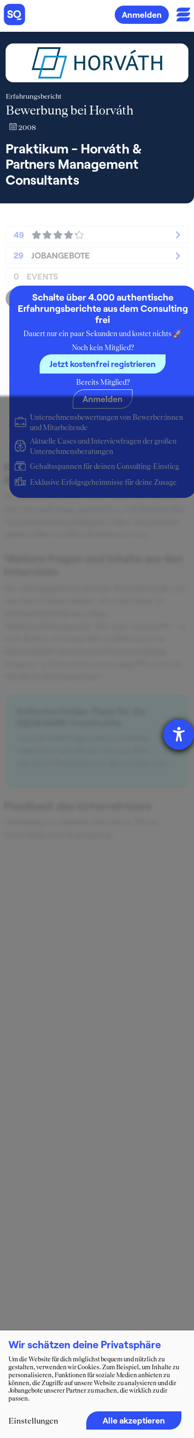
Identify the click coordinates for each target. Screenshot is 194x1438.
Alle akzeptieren (134, 1420)
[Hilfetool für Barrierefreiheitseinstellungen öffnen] (178, 734)
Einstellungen (33, 1420)
